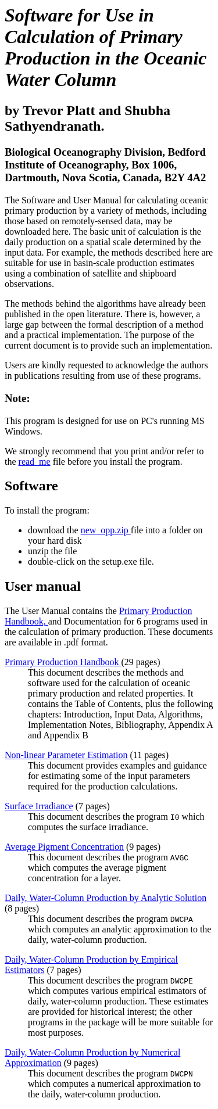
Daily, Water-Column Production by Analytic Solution (105, 898)
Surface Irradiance (39, 806)
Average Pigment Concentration (64, 847)
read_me (35, 461)
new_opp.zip (106, 530)
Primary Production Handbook (63, 662)
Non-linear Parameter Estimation (66, 755)
